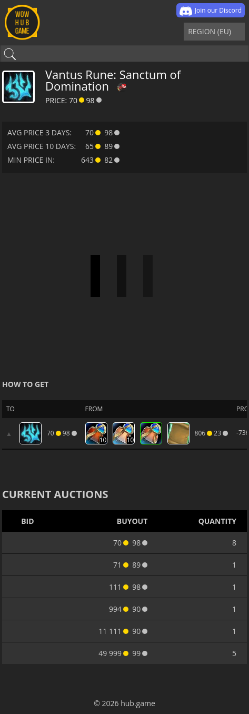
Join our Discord (211, 11)
